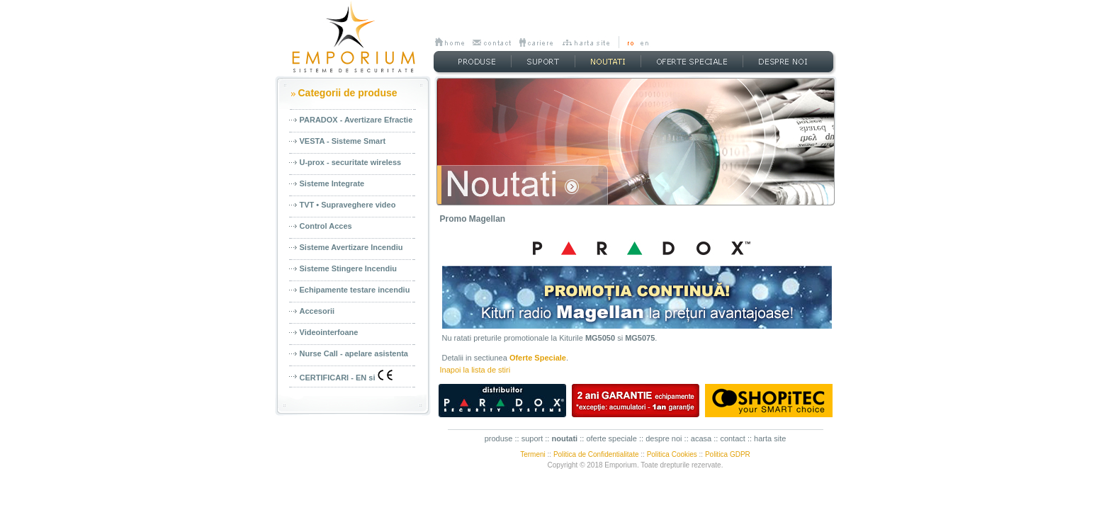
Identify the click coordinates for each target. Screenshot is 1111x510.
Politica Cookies (672, 454)
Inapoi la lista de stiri (475, 370)
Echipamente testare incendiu (355, 289)
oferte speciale (611, 438)
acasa (701, 438)
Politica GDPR (727, 454)
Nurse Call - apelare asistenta (354, 353)
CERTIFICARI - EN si (346, 376)
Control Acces (326, 226)
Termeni (533, 454)
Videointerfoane (329, 332)
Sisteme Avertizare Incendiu (351, 247)
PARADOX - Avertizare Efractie (356, 119)
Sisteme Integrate (332, 183)
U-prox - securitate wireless (351, 162)
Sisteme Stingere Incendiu (348, 268)
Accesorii (317, 311)
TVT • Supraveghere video (348, 204)
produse (499, 438)
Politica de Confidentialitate (596, 454)
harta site (770, 438)
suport (532, 438)
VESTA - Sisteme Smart (343, 141)
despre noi (663, 438)
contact (732, 438)
